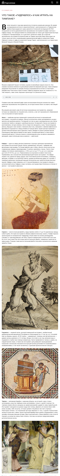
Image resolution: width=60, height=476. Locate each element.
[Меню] (57, 2)
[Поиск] (52, 2)
